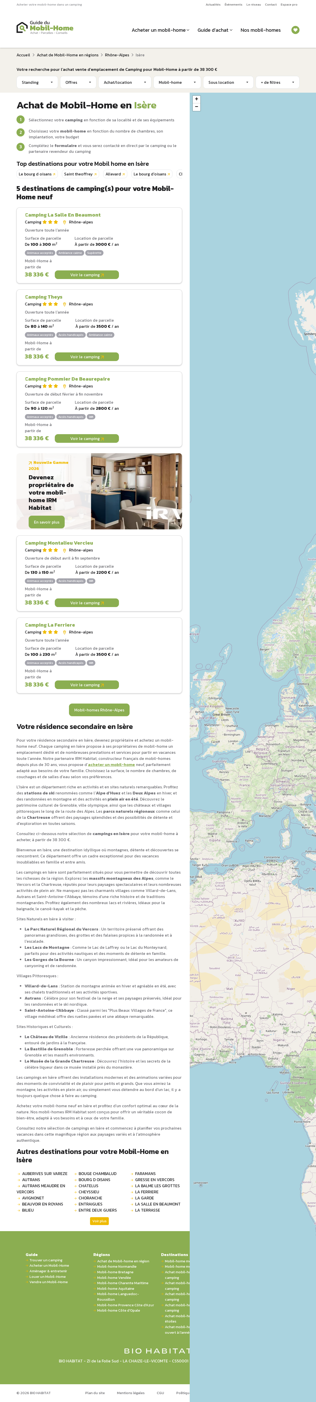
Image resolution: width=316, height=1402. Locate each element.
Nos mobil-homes (261, 30)
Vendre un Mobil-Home (48, 1282)
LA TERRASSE (147, 1210)
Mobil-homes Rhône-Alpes (99, 710)
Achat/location (118, 82)
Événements (233, 4)
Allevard (113, 174)
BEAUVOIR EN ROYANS (42, 1204)
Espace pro (289, 4)
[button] (196, 99)
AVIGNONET (33, 1198)
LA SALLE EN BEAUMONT (158, 1204)
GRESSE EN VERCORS (154, 1180)
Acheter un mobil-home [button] (159, 30)
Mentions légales (131, 1393)
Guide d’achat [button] (213, 30)
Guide (32, 1254)
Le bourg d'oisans (150, 174)
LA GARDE (144, 1198)
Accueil (23, 55)
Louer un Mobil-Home (47, 1276)
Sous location (221, 82)
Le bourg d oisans (35, 174)
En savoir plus (46, 522)
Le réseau (254, 4)
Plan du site (95, 1393)
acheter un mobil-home (111, 764)
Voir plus (99, 1221)
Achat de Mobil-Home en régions (67, 55)
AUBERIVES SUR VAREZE (44, 1173)
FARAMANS (145, 1173)
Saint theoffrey (78, 174)
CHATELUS (88, 1186)
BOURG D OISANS (94, 1180)
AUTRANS (31, 1180)
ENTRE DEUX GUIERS (98, 1210)
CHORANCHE (90, 1198)
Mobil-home (170, 82)
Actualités (213, 4)
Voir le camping (87, 275)
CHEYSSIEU (89, 1192)
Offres (71, 82)
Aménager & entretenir (48, 1271)
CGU (160, 1393)
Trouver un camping (45, 1260)
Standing (30, 82)
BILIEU (28, 1210)
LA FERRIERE (147, 1192)
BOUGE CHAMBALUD (97, 1173)
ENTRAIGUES (90, 1204)
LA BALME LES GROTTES (157, 1186)
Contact (271, 4)
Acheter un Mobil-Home (49, 1265)
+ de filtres (270, 82)
